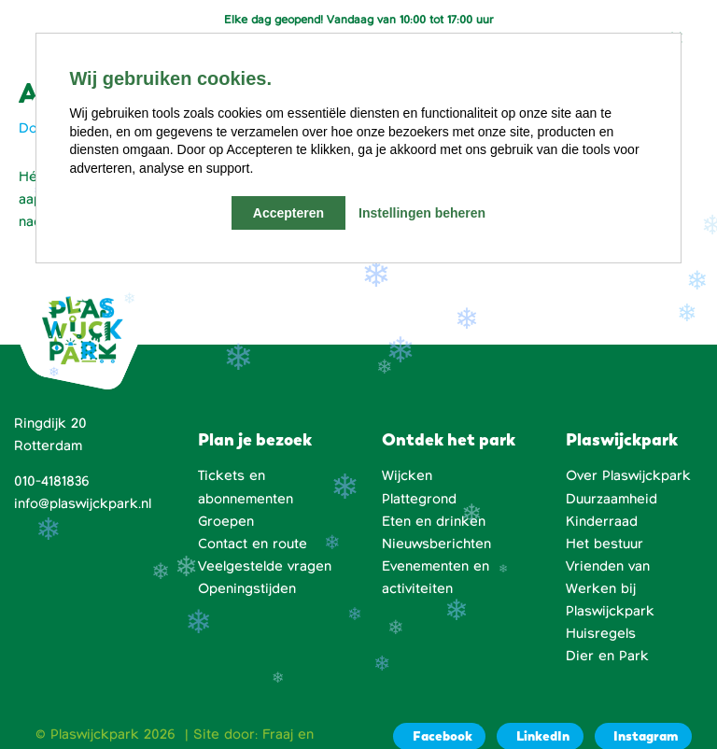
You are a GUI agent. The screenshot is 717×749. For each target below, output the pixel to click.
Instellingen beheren (421, 212)
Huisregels (601, 633)
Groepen (226, 521)
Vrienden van (608, 566)
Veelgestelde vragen (264, 566)
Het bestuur (604, 543)
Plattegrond (419, 498)
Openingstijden (247, 588)
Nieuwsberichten (436, 543)
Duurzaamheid (611, 498)
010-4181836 (52, 481)
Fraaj (277, 734)
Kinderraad (602, 521)
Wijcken (407, 475)
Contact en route (252, 543)
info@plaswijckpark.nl (82, 503)
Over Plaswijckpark (628, 475)
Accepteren (288, 212)
